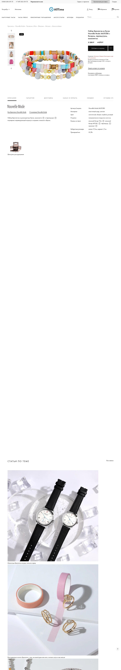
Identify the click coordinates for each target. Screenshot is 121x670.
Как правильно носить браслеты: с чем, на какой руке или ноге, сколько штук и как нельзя (36, 657)
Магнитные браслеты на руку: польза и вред (22, 563)
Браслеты (11, 26)
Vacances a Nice (31, 26)
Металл (47, 26)
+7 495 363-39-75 (22, 2)
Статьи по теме (18, 461)
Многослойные (56, 26)
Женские (41, 26)
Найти (117, 17)
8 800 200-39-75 (7, 2)
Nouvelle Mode (20, 26)
